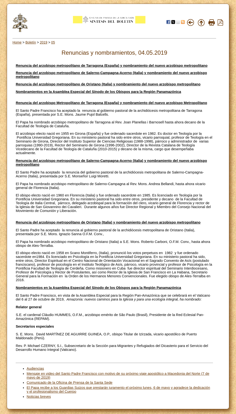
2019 (43, 42)
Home (17, 42)
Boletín (30, 42)
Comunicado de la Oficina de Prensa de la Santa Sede (69, 382)
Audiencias (35, 368)
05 (53, 42)
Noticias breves (39, 397)
